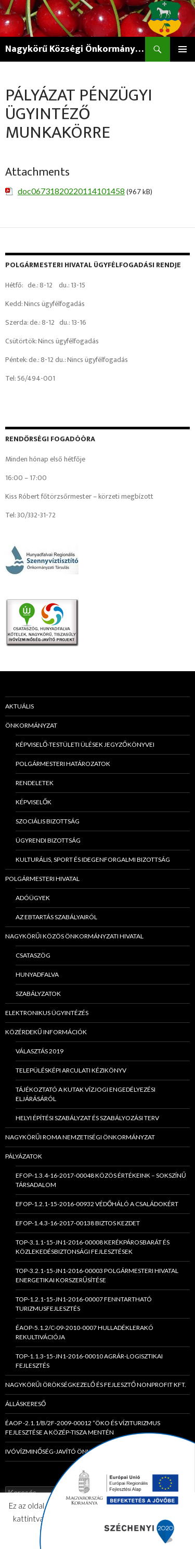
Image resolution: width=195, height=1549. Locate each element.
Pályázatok (23, 1156)
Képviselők (33, 802)
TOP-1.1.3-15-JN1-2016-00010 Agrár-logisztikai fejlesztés (89, 1360)
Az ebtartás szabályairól (56, 917)
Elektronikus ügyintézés (46, 1013)
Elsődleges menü (182, 49)
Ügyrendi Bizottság (48, 840)
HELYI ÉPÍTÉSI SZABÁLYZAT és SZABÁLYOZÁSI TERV (87, 1118)
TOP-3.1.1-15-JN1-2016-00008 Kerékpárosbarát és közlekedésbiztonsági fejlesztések (93, 1246)
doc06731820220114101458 (71, 191)
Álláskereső (25, 1404)
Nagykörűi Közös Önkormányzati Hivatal (74, 936)
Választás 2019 (39, 1051)
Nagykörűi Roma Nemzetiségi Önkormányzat (80, 1137)
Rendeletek (35, 783)
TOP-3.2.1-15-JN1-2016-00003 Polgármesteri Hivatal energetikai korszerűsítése (97, 1275)
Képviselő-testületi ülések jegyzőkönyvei (85, 744)
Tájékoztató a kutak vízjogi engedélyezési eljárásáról (85, 1094)
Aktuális (19, 706)
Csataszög (33, 955)
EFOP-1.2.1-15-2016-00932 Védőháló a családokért (97, 1204)
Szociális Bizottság (48, 821)
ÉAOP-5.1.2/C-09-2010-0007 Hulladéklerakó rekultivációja (84, 1332)
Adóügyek (33, 898)
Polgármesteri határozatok (63, 764)
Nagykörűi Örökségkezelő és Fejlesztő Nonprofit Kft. (95, 1384)
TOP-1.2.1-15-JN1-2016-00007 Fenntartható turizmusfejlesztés (84, 1303)
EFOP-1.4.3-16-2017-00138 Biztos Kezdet (78, 1223)
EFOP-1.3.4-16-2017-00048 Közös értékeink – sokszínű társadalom (101, 1180)
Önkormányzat (31, 725)
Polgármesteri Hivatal (42, 878)
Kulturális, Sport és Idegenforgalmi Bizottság (93, 859)
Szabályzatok (38, 993)
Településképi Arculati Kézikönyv (71, 1070)
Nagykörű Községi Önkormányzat (75, 49)
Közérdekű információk (46, 1032)
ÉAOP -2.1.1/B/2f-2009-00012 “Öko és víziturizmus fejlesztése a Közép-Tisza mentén (82, 1427)
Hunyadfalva (37, 974)
